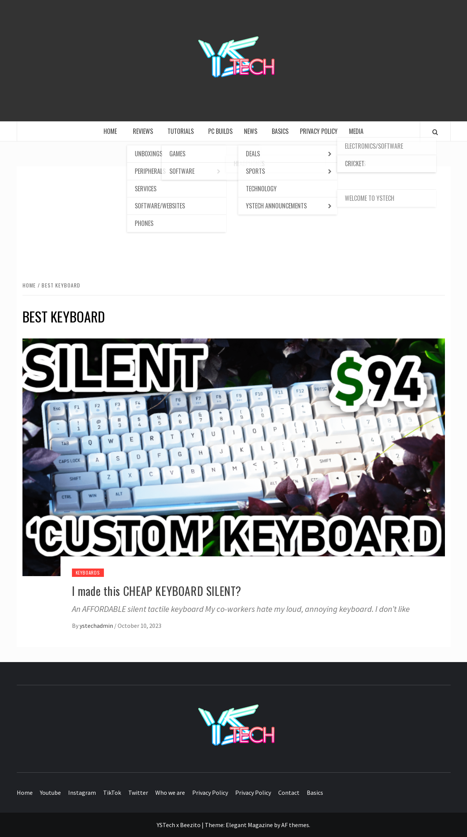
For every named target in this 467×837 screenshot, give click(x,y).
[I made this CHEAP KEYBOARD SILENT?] (233, 456)
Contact (289, 792)
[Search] (435, 132)
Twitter (138, 792)
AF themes (295, 825)
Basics (280, 131)
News (252, 131)
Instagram (82, 792)
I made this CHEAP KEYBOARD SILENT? (156, 590)
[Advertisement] (234, 223)
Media (356, 131)
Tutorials (182, 131)
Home (112, 131)
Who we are (170, 792)
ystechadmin (97, 625)
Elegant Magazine (249, 825)
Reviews (144, 131)
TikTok (112, 792)
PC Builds (220, 131)
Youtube (50, 792)
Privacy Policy (319, 131)
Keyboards (88, 572)
